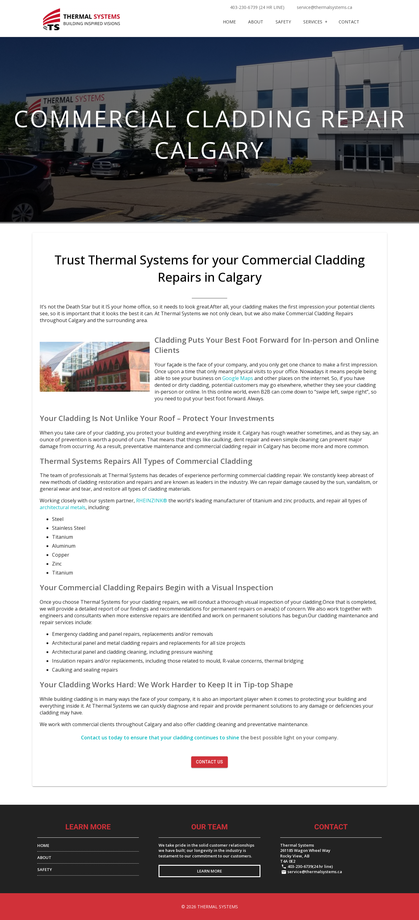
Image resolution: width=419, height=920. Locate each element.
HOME (43, 845)
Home (229, 22)
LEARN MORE (209, 871)
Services (312, 22)
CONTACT (349, 22)
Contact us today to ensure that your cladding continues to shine (160, 737)
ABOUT (44, 857)
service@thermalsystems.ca (324, 7)
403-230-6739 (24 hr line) (257, 7)
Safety (283, 22)
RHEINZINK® (151, 500)
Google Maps (238, 378)
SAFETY (44, 869)
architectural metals (63, 507)
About (255, 22)
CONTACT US (209, 761)
